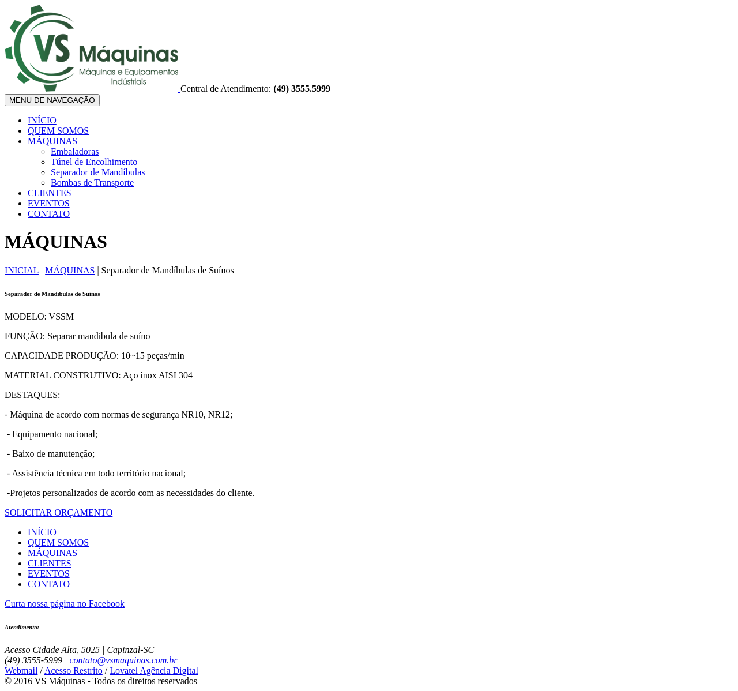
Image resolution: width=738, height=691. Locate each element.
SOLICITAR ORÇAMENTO (58, 512)
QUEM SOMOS (58, 131)
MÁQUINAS (52, 141)
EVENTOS (49, 203)
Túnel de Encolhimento (94, 162)
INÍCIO (42, 120)
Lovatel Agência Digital (154, 670)
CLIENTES (49, 193)
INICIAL (22, 270)
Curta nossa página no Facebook (65, 604)
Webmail (21, 670)
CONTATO (49, 214)
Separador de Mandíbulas (98, 172)
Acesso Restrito (73, 670)
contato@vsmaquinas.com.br (123, 660)
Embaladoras (75, 151)
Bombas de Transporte (92, 182)
